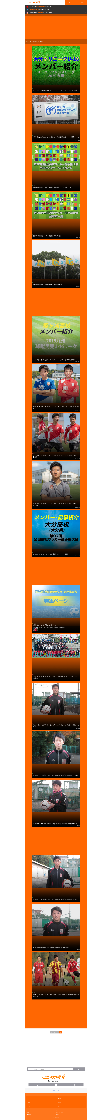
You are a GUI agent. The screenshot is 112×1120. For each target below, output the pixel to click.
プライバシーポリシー (60, 1112)
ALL (28, 1098)
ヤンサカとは (29, 1110)
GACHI (59, 1098)
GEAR (29, 1102)
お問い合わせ (29, 1112)
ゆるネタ (60, 1102)
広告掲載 (57, 1110)
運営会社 (57, 1114)
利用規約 (29, 1114)
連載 (59, 1106)
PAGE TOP (56, 1090)
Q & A (29, 1106)
